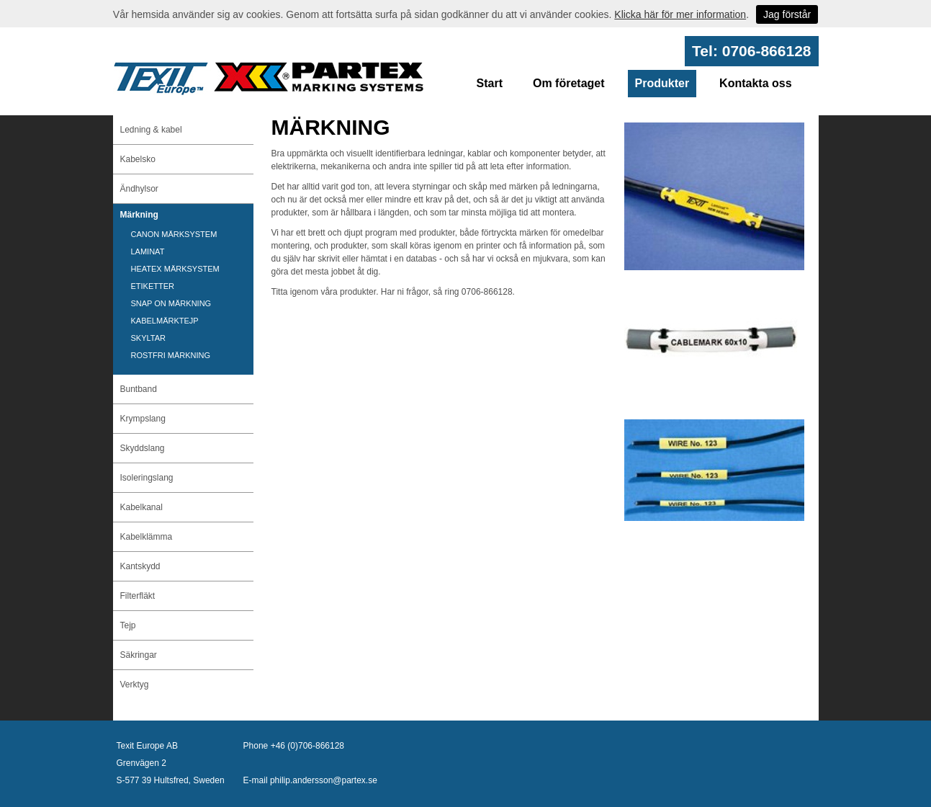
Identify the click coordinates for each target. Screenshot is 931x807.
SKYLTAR (148, 338)
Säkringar (138, 655)
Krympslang (143, 419)
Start (490, 83)
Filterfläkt (138, 596)
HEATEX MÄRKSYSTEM (175, 268)
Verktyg (134, 684)
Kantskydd (140, 566)
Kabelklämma (146, 537)
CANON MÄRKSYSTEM (174, 234)
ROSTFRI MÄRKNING (171, 355)
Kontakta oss (755, 83)
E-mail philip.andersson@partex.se (310, 780)
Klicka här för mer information (680, 14)
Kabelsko (138, 159)
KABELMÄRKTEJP (165, 320)
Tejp (128, 625)
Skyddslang (142, 448)
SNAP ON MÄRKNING (171, 303)
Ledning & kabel (151, 130)
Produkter (662, 83)
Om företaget (569, 83)
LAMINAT (148, 251)
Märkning (139, 215)
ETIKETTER (153, 286)
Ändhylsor (139, 189)
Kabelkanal (141, 507)
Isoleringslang (147, 478)
